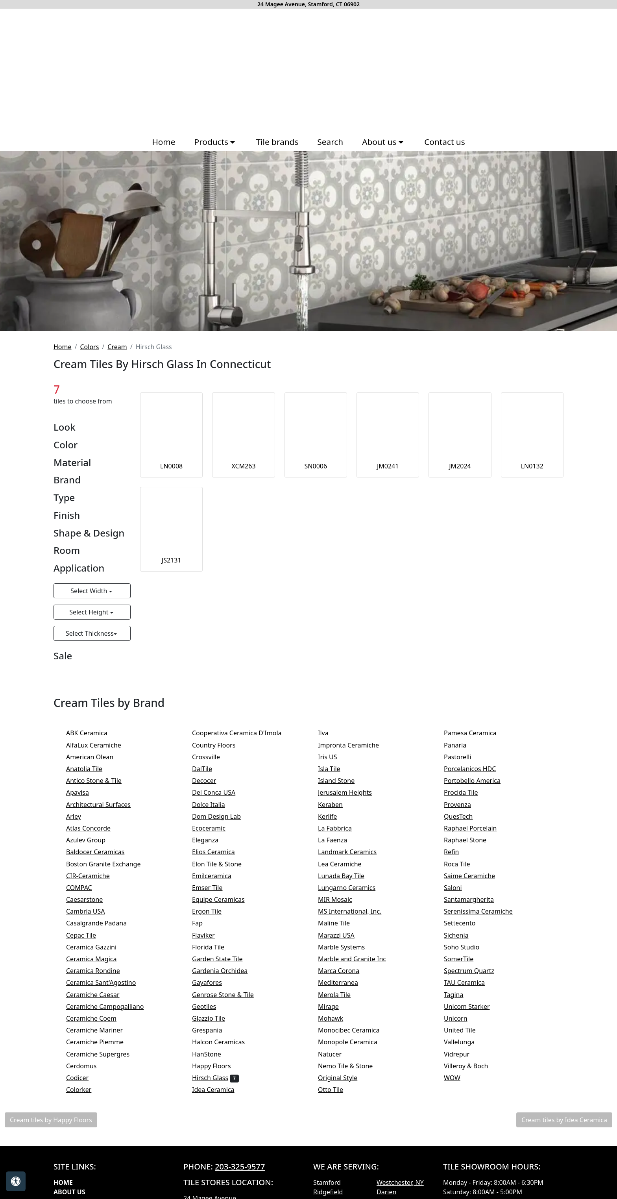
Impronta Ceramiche (355, 745)
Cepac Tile (86, 935)
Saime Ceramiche (476, 875)
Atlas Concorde (95, 828)
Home (163, 141)
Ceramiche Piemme (101, 1042)
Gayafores (213, 982)
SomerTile (465, 959)
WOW (458, 1077)
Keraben (337, 804)
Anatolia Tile (90, 768)
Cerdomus (88, 1066)
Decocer (209, 780)
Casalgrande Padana (103, 923)
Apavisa (82, 792)
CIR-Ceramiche (94, 875)
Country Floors (219, 745)
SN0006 (316, 466)
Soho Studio (468, 947)
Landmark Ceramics (352, 851)
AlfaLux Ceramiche (98, 745)
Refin (458, 851)
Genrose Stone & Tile (231, 994)
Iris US (334, 757)
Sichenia (463, 935)
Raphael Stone (470, 840)
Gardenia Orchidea (225, 970)
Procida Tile (467, 792)
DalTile (210, 768)
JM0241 (388, 466)
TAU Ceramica (471, 982)
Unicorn (461, 1018)
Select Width (89, 591)
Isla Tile (335, 768)
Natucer (336, 1054)
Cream (117, 346)
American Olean (96, 757)
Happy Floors (218, 1066)
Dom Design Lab (221, 816)
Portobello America (479, 780)
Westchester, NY (400, 1182)
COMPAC (84, 887)
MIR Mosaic (341, 899)
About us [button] (380, 141)
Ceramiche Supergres (103, 1054)
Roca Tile (463, 864)
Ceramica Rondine (99, 970)
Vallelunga (466, 1042)
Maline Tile (340, 923)
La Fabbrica (341, 828)
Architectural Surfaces (103, 804)
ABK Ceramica (92, 733)
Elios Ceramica (220, 851)
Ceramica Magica (96, 959)
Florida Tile (213, 947)
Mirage (335, 1006)
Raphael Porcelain (477, 828)
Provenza (464, 804)
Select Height (89, 612)
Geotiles (210, 1006)
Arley (80, 816)
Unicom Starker (473, 1006)
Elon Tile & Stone (223, 864)
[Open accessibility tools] (16, 1181)
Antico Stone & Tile (99, 780)
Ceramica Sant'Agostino (106, 982)
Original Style (344, 1077)
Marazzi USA (341, 935)
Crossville (212, 757)
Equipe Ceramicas (225, 899)
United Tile (466, 1030)
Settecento (466, 923)
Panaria (460, 745)
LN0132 (532, 466)
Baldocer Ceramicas (102, 851)
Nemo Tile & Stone (353, 1066)
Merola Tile (341, 994)
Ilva (328, 733)
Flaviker (208, 935)
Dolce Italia (213, 804)
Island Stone (343, 780)
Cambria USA (90, 911)
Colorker (85, 1089)
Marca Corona (345, 970)
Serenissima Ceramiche (485, 911)
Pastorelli (463, 757)
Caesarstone (89, 899)
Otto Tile (337, 1089)
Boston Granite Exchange (108, 864)
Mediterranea (343, 982)
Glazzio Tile (215, 1018)
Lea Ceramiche (345, 864)
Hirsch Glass (215, 1077)
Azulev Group (91, 840)
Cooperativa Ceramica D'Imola (243, 733)
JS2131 (171, 560)
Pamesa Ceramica (477, 733)
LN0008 (171, 466)
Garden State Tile (224, 959)
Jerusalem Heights (350, 792)
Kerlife (334, 816)
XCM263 (243, 466)
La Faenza (338, 840)
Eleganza (210, 840)
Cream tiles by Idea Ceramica (564, 1120)
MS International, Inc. (356, 911)
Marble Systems (348, 947)
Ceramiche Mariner (99, 1030)
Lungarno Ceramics (352, 887)
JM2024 (460, 466)
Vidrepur (462, 1054)
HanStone (211, 1054)
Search (330, 141)
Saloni (459, 887)
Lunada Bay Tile (347, 875)
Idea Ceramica (218, 1089)
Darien (386, 1192)
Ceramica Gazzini (96, 947)
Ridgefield (328, 1192)
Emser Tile (214, 887)
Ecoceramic (215, 828)
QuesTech (463, 816)
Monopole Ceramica (353, 1042)
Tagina (459, 994)
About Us (69, 1192)
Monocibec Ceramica (354, 1030)
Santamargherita (474, 899)
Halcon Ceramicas (225, 1042)
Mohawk (337, 1018)
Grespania (213, 1030)
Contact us (444, 141)
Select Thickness (90, 633)
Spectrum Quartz (474, 970)
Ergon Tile (213, 911)
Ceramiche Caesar (99, 994)
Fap (204, 923)
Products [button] (212, 141)
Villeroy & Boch (472, 1066)
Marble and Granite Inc (358, 959)
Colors (89, 346)
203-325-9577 (240, 1166)
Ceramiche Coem (97, 1018)
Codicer (84, 1077)
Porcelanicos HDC (476, 768)
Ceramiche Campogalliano (110, 1006)
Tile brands (277, 141)
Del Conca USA (220, 792)
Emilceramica (218, 875)
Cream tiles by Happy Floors (51, 1120)
